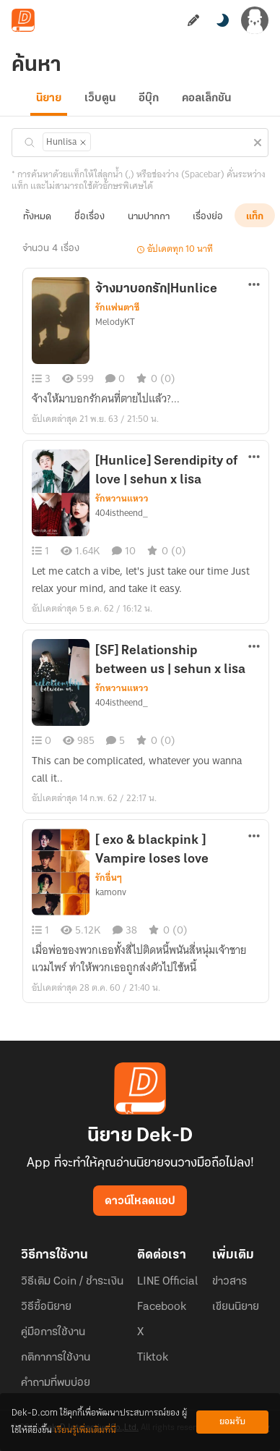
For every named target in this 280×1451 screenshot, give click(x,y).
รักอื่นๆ (108, 878)
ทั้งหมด (37, 216)
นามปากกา (149, 216)
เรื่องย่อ (208, 216)
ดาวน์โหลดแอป (140, 1201)
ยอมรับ (232, 1421)
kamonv (110, 892)
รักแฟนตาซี (117, 307)
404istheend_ (121, 513)
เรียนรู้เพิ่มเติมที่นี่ (85, 1430)
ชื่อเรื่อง (89, 216)
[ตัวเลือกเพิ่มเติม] (254, 286)
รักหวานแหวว (122, 498)
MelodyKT (115, 322)
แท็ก (254, 216)
